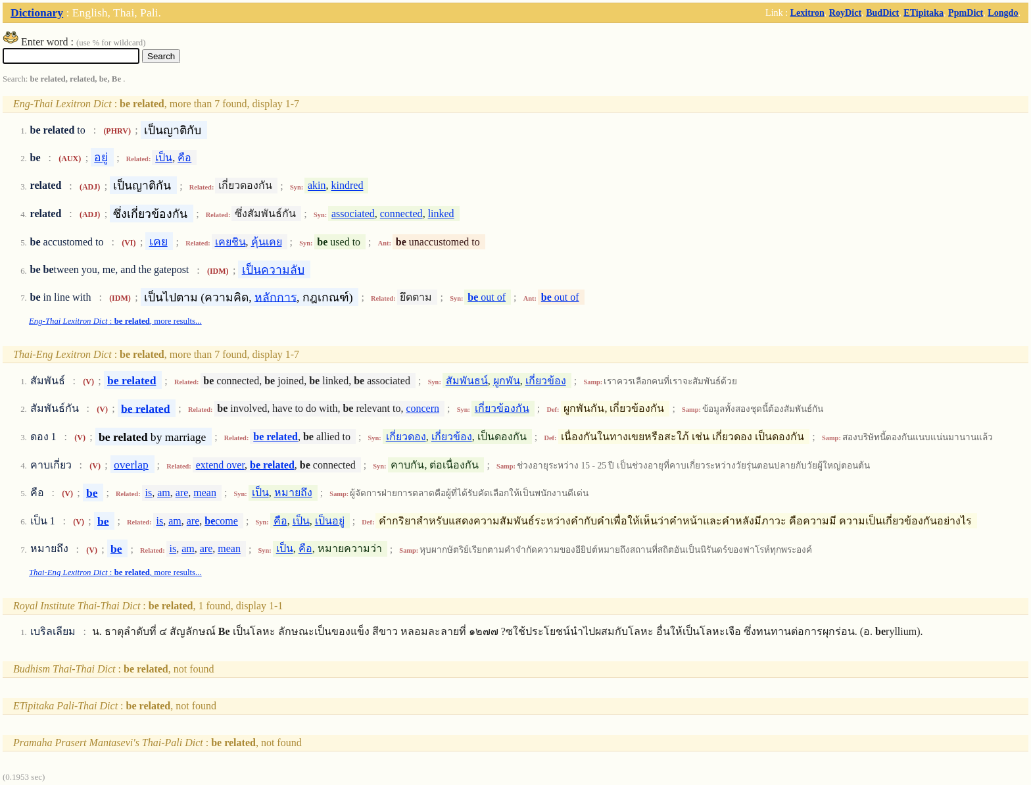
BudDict (882, 12)
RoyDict (845, 12)
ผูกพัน (506, 380)
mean (204, 492)
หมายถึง (293, 492)
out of (487, 297)
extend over (220, 464)
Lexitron (807, 12)
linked (441, 213)
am (163, 492)
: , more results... (115, 321)
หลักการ (275, 296)
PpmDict (965, 12)
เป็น (163, 157)
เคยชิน (230, 241)
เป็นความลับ (273, 269)
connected (401, 213)
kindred (347, 185)
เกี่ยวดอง (406, 436)
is (148, 492)
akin (317, 185)
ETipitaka (923, 12)
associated (353, 213)
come (221, 520)
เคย (158, 241)
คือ (184, 157)
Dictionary (37, 12)
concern (422, 408)
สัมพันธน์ (467, 380)
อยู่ (101, 157)
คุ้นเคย (266, 241)
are (182, 492)
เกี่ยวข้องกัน (502, 408)
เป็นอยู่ (330, 520)
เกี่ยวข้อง (545, 380)
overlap (131, 464)
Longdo (1003, 12)
